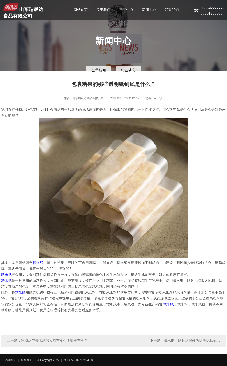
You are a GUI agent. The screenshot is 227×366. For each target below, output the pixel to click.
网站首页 (81, 10)
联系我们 (172, 10)
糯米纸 (38, 263)
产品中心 (126, 10)
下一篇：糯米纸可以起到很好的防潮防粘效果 (185, 340)
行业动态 (128, 70)
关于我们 (103, 10)
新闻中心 (149, 10)
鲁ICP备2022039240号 (78, 360)
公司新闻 (99, 70)
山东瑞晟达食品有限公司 (23, 11)
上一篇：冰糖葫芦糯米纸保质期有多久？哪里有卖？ (47, 340)
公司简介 (10, 360)
